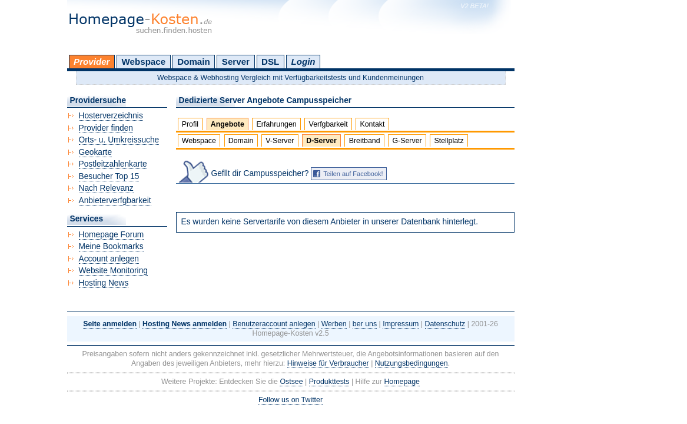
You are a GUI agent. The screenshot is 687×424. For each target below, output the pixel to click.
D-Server (321, 141)
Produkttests (329, 381)
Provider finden (106, 128)
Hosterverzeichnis (111, 115)
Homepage (402, 381)
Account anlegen (109, 258)
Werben (334, 324)
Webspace (144, 62)
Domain (193, 62)
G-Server (407, 141)
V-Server (279, 141)
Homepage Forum (111, 234)
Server (236, 62)
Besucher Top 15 (109, 176)
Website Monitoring (113, 270)
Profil (190, 124)
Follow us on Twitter (290, 400)
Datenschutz (445, 324)
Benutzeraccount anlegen (274, 324)
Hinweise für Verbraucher (328, 363)
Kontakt (372, 124)
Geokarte (95, 152)
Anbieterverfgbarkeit (115, 200)
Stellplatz (448, 141)
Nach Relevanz (106, 188)
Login (303, 62)
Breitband (364, 141)
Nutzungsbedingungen (411, 363)
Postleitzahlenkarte (113, 164)
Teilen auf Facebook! (353, 173)
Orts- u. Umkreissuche (119, 139)
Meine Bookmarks (111, 246)
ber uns (365, 324)
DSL (270, 62)
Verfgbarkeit (328, 124)
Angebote (227, 124)
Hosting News (104, 283)
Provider (91, 62)
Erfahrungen (277, 124)
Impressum (401, 324)
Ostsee (291, 381)
